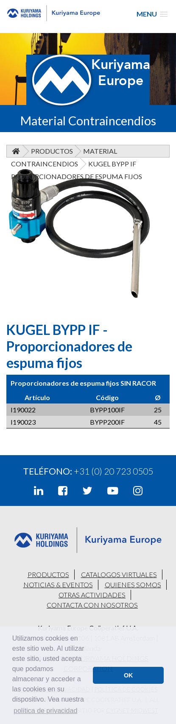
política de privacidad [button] (45, 710)
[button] (152, 14)
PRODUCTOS (48, 574)
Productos (52, 151)
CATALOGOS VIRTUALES (119, 574)
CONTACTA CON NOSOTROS (92, 605)
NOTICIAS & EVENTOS (58, 584)
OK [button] (128, 675)
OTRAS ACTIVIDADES (92, 595)
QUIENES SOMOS (133, 584)
